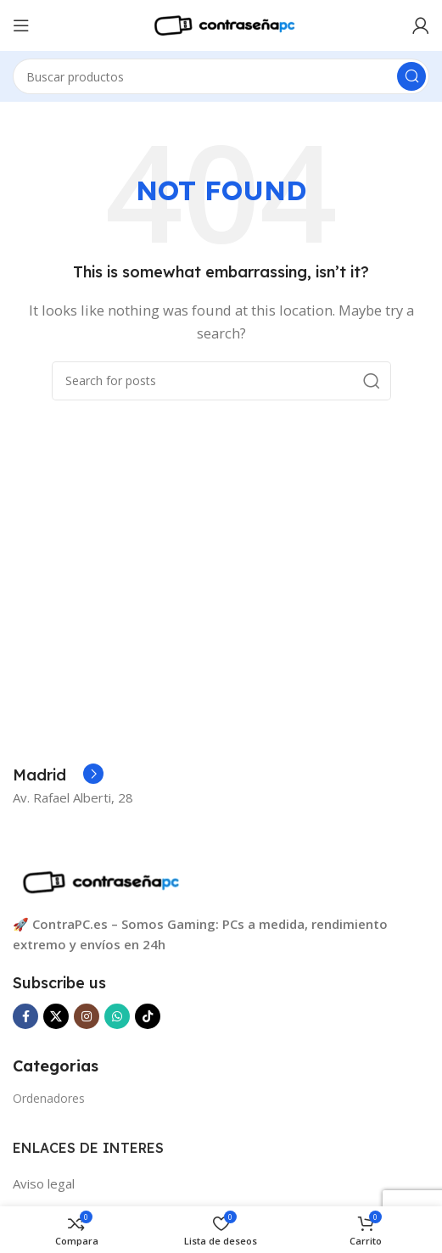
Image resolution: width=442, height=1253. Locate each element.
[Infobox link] (58, 775)
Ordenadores (49, 1098)
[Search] (221, 76)
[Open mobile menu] (21, 25)
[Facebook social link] (25, 1016)
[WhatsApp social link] (117, 1016)
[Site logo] (221, 23)
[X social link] (56, 1016)
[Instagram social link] (86, 1016)
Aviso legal (44, 1183)
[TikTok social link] (147, 1016)
